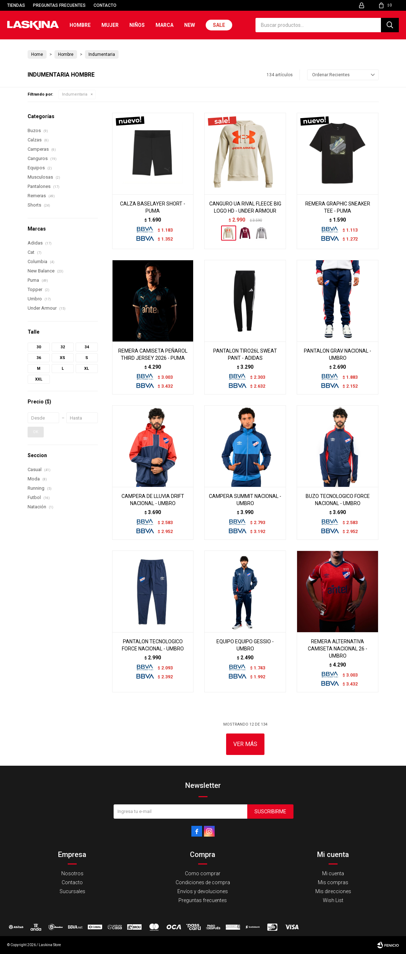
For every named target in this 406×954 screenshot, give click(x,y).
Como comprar (202, 873)
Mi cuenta (333, 873)
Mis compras (333, 882)
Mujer (110, 25)
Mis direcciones (333, 891)
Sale (219, 25)
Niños (137, 25)
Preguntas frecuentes (59, 5)
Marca (164, 25)
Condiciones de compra (203, 882)
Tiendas (16, 5)
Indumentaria (74, 94)
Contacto (105, 5)
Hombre (80, 25)
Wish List (333, 900)
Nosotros (72, 873)
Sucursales (72, 891)
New (189, 25)
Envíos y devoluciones (202, 891)
